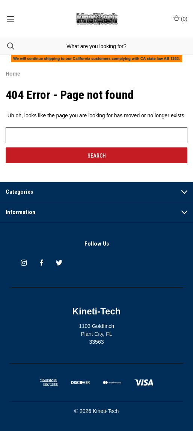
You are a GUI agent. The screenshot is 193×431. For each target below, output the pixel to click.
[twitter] (59, 263)
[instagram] (24, 263)
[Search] (7, 46)
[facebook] (41, 263)
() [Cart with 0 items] (180, 18)
